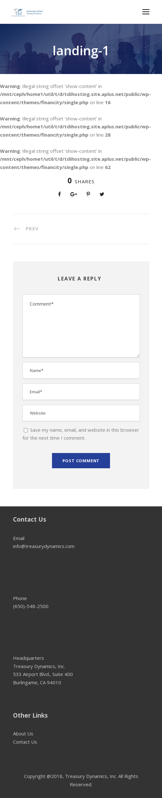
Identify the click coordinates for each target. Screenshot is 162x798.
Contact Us (25, 742)
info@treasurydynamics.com (44, 546)
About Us (23, 733)
